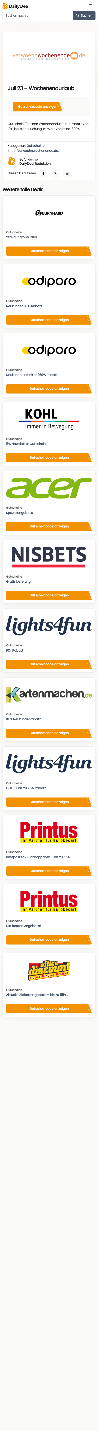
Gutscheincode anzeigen (37, 106)
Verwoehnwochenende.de (37, 151)
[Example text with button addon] (38, 15)
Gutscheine (36, 146)
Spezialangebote (19, 513)
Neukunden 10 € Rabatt (24, 306)
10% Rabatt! (15, 650)
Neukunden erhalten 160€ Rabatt (32, 375)
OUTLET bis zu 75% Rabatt (26, 788)
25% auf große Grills (21, 237)
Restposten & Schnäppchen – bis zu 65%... (39, 857)
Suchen (84, 15)
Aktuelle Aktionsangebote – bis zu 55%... (37, 995)
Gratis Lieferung (18, 581)
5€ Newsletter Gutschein (26, 444)
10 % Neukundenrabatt (23, 719)
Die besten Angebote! (23, 926)
